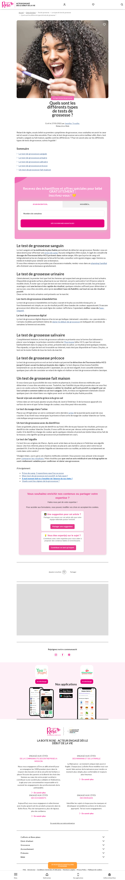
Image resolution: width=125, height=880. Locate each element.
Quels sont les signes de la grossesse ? (41, 481)
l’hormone (69, 342)
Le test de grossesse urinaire (33, 157)
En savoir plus (40, 792)
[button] (15, 875)
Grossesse (25, 845)
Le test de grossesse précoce (33, 165)
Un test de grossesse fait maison (35, 169)
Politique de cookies (95, 870)
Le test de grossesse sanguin (33, 153)
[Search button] (122, 4)
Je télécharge (42, 681)
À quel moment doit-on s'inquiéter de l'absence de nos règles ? (47, 478)
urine (71, 412)
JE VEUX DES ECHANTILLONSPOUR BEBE (62, 865)
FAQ (24, 870)
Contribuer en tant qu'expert (62, 548)
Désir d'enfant (31, 13)
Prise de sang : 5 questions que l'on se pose (43, 473)
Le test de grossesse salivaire (33, 161)
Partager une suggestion (62, 526)
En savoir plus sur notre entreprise (62, 823)
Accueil (21, 13)
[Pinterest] (69, 655)
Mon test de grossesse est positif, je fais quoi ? (45, 475)
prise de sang (51, 252)
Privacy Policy (81, 870)
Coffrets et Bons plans (30, 837)
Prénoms (24, 853)
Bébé (23, 857)
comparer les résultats (32, 458)
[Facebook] (62, 655)
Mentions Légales (69, 870)
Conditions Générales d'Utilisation (49, 870)
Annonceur (31, 870)
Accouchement (27, 849)
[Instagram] (56, 655)
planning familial (99, 263)
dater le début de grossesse (66, 321)
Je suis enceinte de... (40, 204)
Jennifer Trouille (72, 123)
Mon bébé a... (85, 204)
